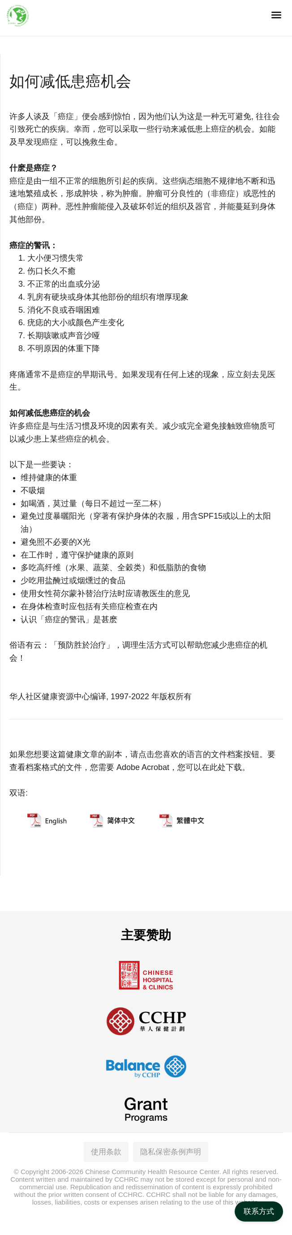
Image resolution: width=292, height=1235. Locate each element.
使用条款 (106, 1152)
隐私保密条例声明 (170, 1152)
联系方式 (259, 1211)
